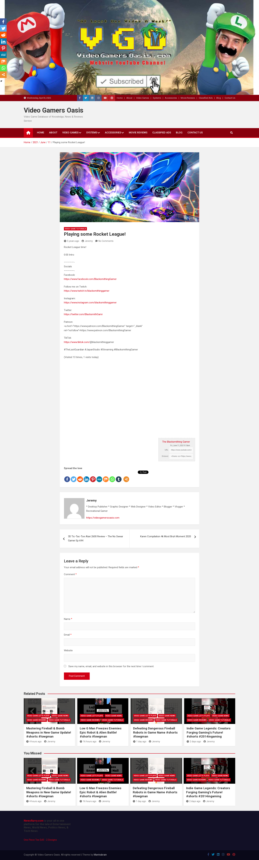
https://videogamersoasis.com (102, 517)
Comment (70, 574)
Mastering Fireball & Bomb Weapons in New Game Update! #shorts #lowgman (48, 732)
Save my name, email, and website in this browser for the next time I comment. (111, 666)
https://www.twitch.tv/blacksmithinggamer (86, 290)
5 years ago (71, 241)
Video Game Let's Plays (38, 716)
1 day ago (139, 741)
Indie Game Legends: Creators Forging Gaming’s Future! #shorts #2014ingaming (208, 732)
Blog (218, 98)
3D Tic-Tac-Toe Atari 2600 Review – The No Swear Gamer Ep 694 (95, 538)
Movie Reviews (188, 98)
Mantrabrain (100, 854)
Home (120, 98)
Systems (157, 98)
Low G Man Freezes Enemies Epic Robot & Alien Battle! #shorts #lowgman (100, 732)
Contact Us (230, 98)
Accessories (171, 98)
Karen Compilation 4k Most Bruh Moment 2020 (165, 536)
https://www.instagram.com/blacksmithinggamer (90, 302)
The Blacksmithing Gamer (176, 441)
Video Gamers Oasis (53, 110)
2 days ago (194, 741)
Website (68, 650)
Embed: (165, 456)
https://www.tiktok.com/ (77, 342)
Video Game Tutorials (75, 229)
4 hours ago (34, 741)
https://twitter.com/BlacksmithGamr (83, 314)
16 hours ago (88, 741)
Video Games (142, 98)
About (129, 98)
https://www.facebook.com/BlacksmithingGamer (90, 279)
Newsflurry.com (33, 820)
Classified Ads (206, 98)
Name (68, 619)
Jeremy (87, 241)
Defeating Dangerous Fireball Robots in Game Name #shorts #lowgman (155, 732)
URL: (167, 450)
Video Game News (60, 716)
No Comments (105, 241)
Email (68, 634)
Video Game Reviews (36, 720)
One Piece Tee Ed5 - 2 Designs (40, 839)
